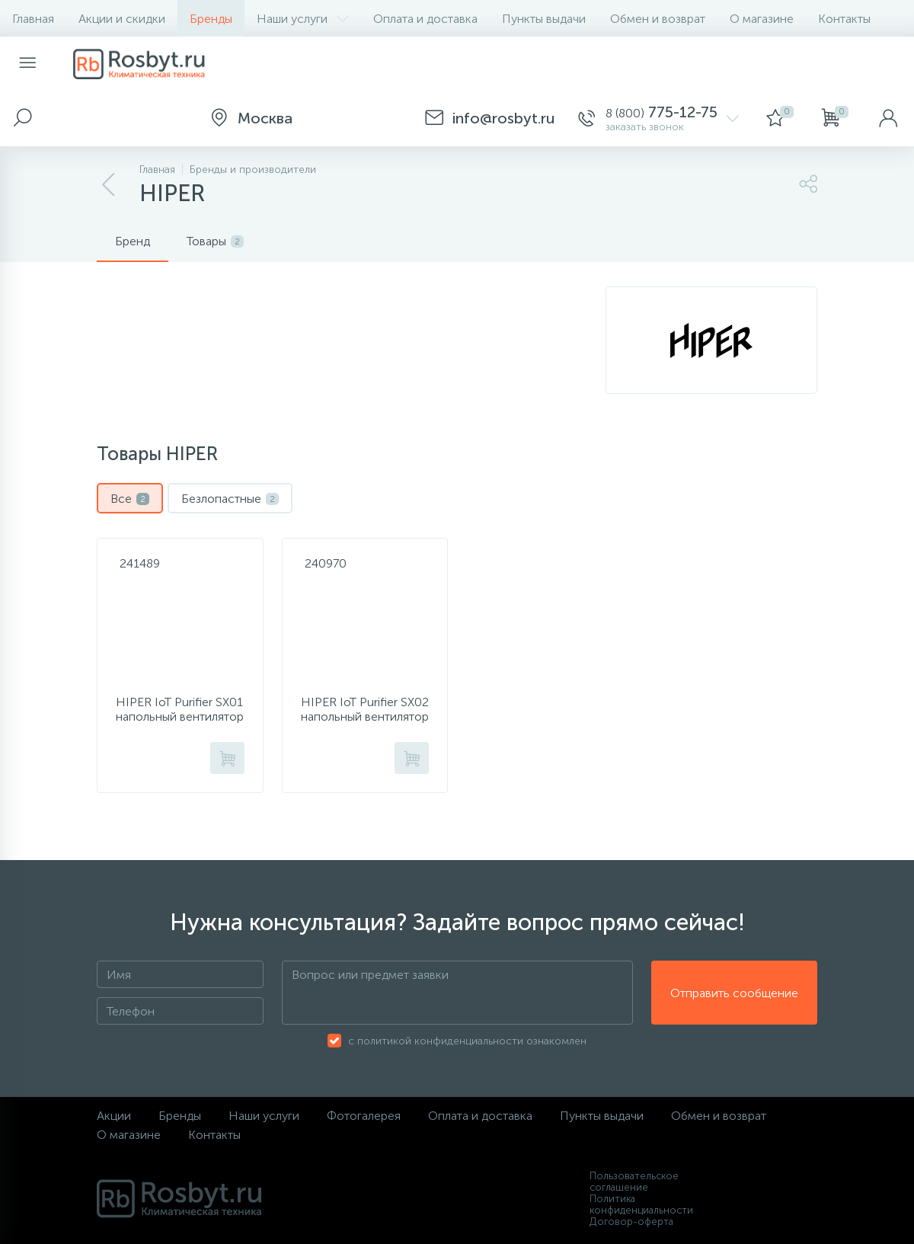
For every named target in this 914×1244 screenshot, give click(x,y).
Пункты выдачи (544, 18)
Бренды (211, 18)
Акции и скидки (121, 18)
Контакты (844, 18)
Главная (33, 18)
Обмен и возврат (657, 18)
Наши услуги (303, 18)
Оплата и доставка (425, 18)
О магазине (762, 18)
